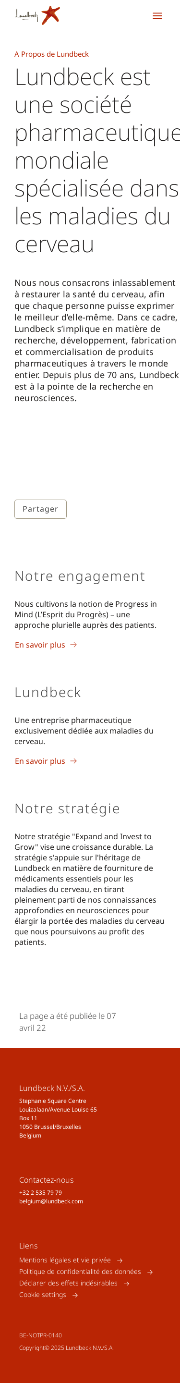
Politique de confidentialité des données (80, 1272)
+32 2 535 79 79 (40, 1192)
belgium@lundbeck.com (51, 1201)
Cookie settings (42, 1295)
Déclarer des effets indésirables (68, 1283)
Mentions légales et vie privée (65, 1260)
